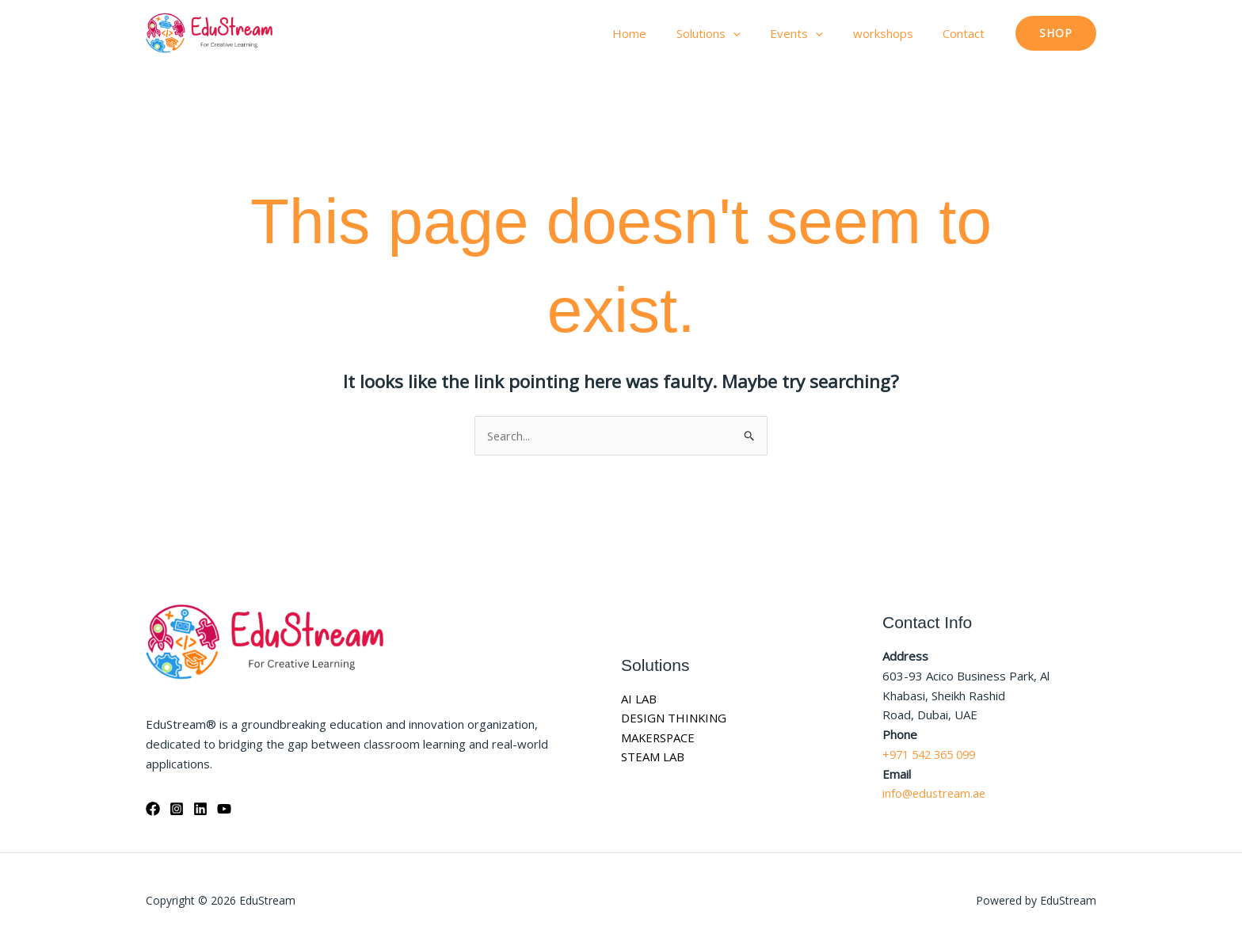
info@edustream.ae (935, 794)
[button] (753, 33)
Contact (967, 33)
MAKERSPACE (659, 737)
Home (656, 33)
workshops (892, 33)
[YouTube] (224, 809)
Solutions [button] (729, 33)
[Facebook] (153, 809)
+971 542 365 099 (933, 754)
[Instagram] (177, 809)
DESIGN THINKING (674, 718)
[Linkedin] (200, 809)
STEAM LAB (652, 757)
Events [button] (811, 33)
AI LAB (639, 699)
